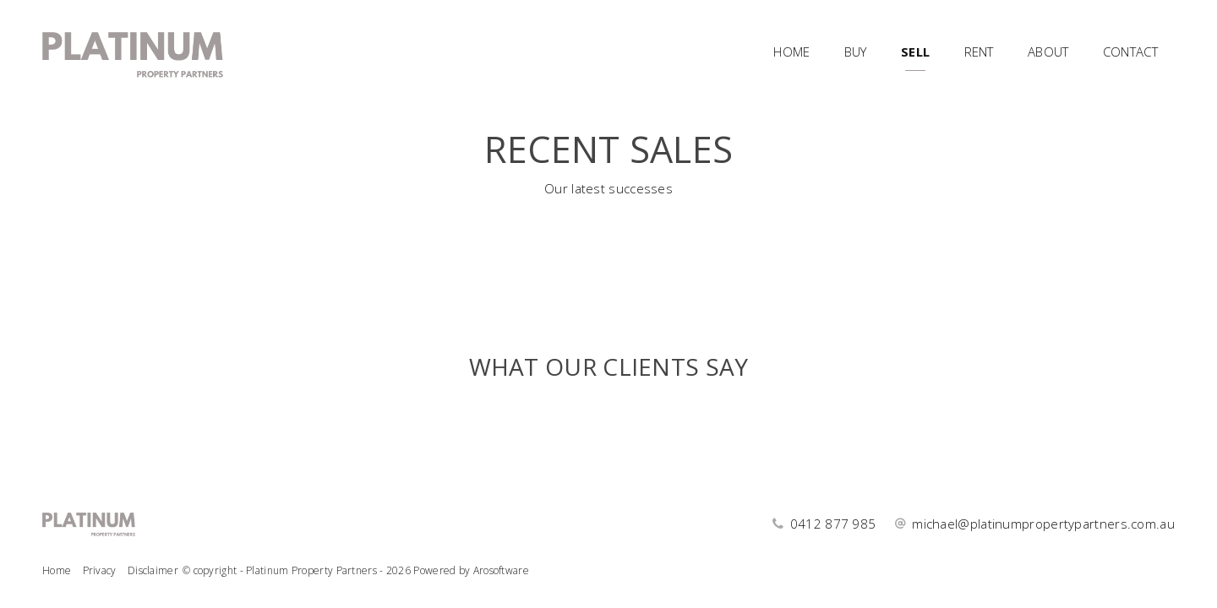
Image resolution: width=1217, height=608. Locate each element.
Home (791, 51)
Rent (979, 51)
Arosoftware (501, 570)
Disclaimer (153, 570)
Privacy (100, 570)
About (1048, 51)
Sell (915, 51)
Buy (855, 51)
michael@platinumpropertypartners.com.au (1043, 523)
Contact (1130, 51)
